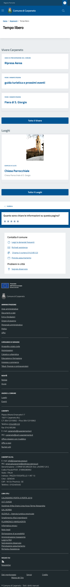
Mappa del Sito (17, 577)
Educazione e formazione (11, 358)
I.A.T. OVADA (6, 501)
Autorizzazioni (7, 350)
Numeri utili (6, 446)
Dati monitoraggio (8, 574)
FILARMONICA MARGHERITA (13, 521)
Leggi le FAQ (6, 539)
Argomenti (13, 21)
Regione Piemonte (9, 3)
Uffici (3, 332)
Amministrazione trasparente (13, 536)
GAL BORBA (6, 509)
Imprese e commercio (10, 362)
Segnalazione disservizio (11, 542)
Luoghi (4, 397)
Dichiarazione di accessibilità (12, 533)
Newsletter (6, 565)
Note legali (5, 529)
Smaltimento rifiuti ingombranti (14, 517)
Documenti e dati (8, 312)
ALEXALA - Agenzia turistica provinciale (17, 513)
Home (5, 21)
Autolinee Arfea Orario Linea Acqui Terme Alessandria (23, 505)
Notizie (4, 379)
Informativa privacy (9, 525)
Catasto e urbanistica (10, 354)
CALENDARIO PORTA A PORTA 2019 (16, 497)
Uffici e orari (6, 442)
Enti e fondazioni (8, 316)
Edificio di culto (10, 166)
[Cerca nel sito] (62, 11)
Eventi (4, 401)
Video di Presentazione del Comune (18, 58)
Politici (4, 328)
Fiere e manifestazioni (13, 77)
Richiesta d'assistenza (10, 548)
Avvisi (3, 383)
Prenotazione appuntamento (13, 545)
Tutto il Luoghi (35, 192)
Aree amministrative (9, 308)
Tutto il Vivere (35, 120)
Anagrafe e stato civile (10, 346)
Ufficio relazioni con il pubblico (13, 438)
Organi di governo (8, 320)
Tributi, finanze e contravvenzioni (14, 366)
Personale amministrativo (12, 324)
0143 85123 (14, 424)
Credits (45, 574)
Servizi (29, 574)
